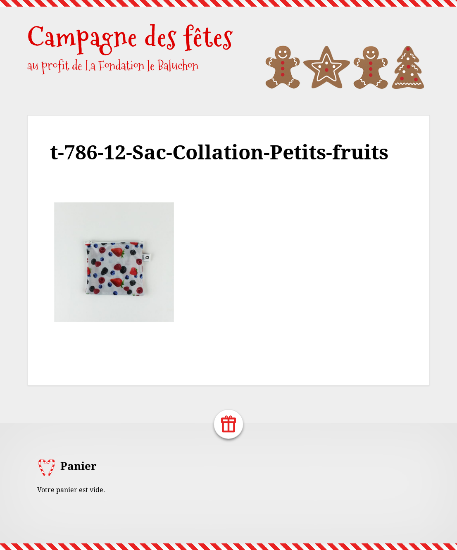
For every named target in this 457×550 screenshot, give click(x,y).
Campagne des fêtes (130, 37)
